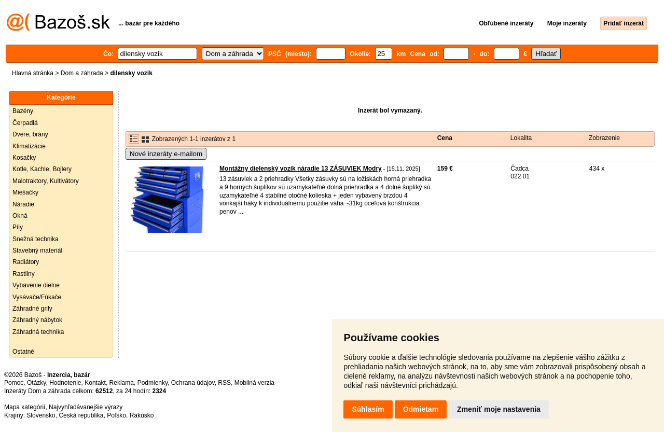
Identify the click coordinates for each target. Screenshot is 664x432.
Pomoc (13, 382)
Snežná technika (35, 239)
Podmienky (152, 382)
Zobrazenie (604, 138)
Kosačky (24, 157)
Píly (17, 227)
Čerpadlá (25, 123)
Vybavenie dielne (36, 285)
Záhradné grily (32, 308)
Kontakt (95, 382)
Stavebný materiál (37, 250)
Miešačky (25, 192)
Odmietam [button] (420, 409)
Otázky (36, 382)
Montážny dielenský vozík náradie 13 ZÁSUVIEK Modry (300, 168)
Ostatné (23, 351)
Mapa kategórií (24, 407)
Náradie (23, 204)
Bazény (22, 111)
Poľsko (116, 415)
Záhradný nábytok (37, 320)
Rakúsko (142, 415)
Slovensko (40, 415)
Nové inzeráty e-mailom (166, 154)
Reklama (121, 382)
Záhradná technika (38, 332)
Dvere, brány (30, 134)
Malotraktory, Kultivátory (45, 181)
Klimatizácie (29, 146)
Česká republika (81, 415)
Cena (444, 138)
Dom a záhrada (82, 73)
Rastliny (23, 273)
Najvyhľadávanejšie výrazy (85, 407)
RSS (224, 382)
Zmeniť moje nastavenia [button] (499, 409)
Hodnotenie (65, 382)
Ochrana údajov (193, 382)
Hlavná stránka (32, 73)
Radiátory (25, 262)
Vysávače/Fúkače (36, 297)
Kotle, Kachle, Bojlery (42, 169)
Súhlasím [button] (368, 409)
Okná (19, 215)
